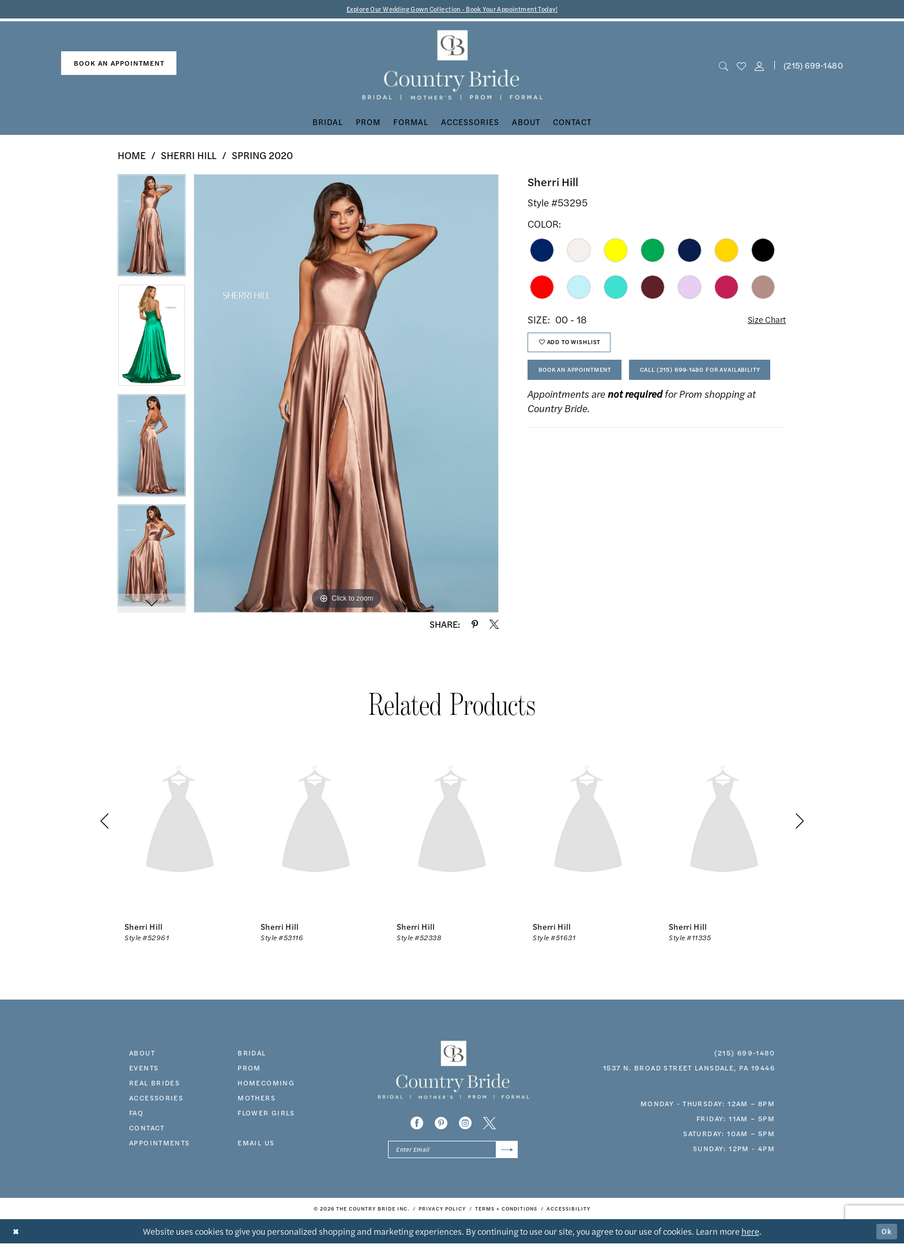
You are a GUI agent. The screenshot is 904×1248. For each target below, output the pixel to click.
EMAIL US (256, 1143)
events (144, 1069)
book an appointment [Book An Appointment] (119, 64)
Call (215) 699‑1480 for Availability (613, 411)
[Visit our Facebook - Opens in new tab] (416, 1124)
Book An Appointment (585, 380)
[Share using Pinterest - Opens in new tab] (475, 625)
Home (132, 157)
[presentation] (180, 823)
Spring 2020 (262, 157)
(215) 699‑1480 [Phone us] (813, 66)
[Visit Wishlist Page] (741, 66)
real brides (154, 1084)
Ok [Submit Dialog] (885, 1236)
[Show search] (723, 66)
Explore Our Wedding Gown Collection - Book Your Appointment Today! (452, 9)
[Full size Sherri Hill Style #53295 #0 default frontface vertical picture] (346, 394)
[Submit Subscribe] (505, 1153)
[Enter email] (453, 1153)
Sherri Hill (189, 157)
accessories (156, 1099)
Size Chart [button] (763, 321)
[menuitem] (118, 65)
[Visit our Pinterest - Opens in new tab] (441, 1124)
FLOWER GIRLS (266, 1114)
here (750, 1236)
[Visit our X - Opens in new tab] (489, 1124)
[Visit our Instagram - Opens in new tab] (465, 1124)
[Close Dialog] (17, 1236)
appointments (159, 1143)
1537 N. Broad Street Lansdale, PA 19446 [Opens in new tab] (689, 1069)
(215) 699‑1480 (744, 1054)
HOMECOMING (266, 1084)
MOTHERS (257, 1099)
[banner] (452, 66)
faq (136, 1114)
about (142, 1054)
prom (249, 1069)
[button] (760, 66)
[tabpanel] (152, 231)
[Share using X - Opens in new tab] (494, 625)
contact (147, 1128)
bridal (252, 1054)
